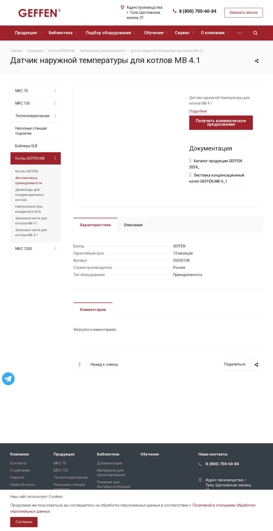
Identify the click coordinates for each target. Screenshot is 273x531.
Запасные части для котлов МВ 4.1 (31, 232)
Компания (19, 454)
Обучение (156, 32)
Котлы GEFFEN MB (30, 158)
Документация (109, 463)
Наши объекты (22, 485)
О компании (214, 32)
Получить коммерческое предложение (221, 122)
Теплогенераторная (32, 116)
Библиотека (62, 32)
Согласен (24, 522)
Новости (17, 477)
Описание (133, 225)
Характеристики (95, 225)
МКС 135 (22, 103)
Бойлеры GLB (26, 146)
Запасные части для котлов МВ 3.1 (31, 220)
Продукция (28, 32)
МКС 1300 (23, 249)
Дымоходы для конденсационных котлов (29, 195)
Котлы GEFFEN (26, 171)
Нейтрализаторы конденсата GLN (29, 209)
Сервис (184, 32)
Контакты (18, 463)
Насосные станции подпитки (31, 130)
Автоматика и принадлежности (28, 180)
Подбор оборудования (110, 32)
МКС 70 (21, 91)
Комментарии (93, 309)
